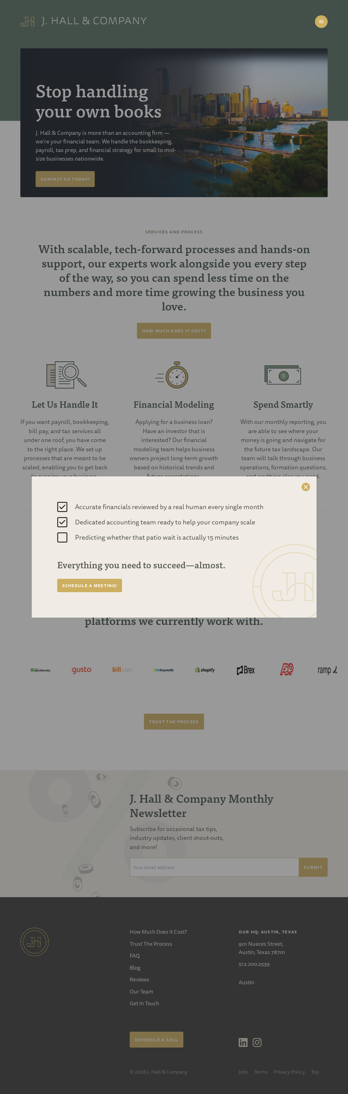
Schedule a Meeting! (89, 585)
